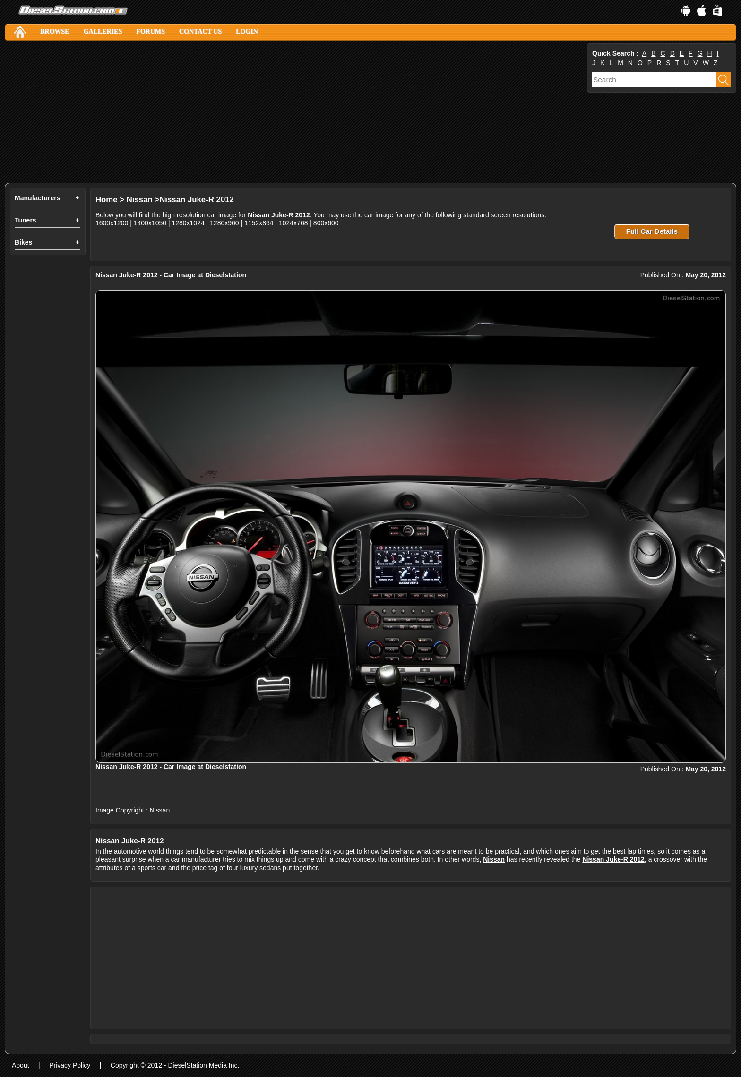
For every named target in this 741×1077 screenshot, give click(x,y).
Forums (150, 31)
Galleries (102, 31)
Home (106, 199)
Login (247, 31)
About (20, 1065)
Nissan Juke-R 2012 (196, 199)
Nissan (140, 199)
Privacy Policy (69, 1065)
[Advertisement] (288, 112)
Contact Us (200, 31)
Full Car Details (652, 231)
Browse (54, 31)
